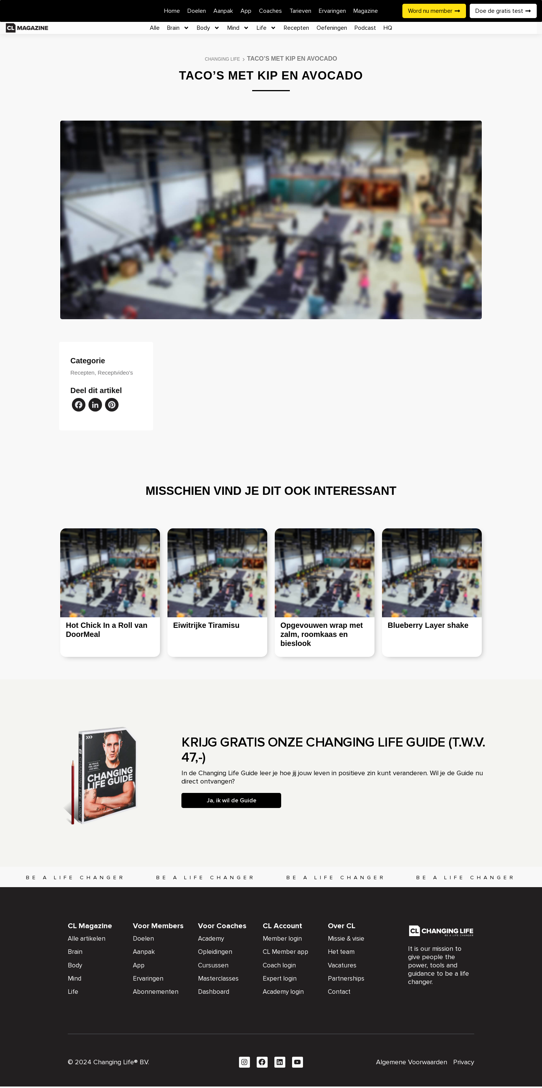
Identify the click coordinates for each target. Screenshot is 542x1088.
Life (266, 28)
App (246, 11)
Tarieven (300, 11)
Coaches (270, 11)
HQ (388, 28)
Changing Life (222, 59)
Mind (238, 28)
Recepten (296, 28)
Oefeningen (332, 28)
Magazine (365, 11)
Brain (178, 28)
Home (172, 11)
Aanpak (223, 11)
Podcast (365, 28)
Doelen (196, 11)
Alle (155, 28)
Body (208, 28)
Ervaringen (332, 11)
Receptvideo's (115, 372)
